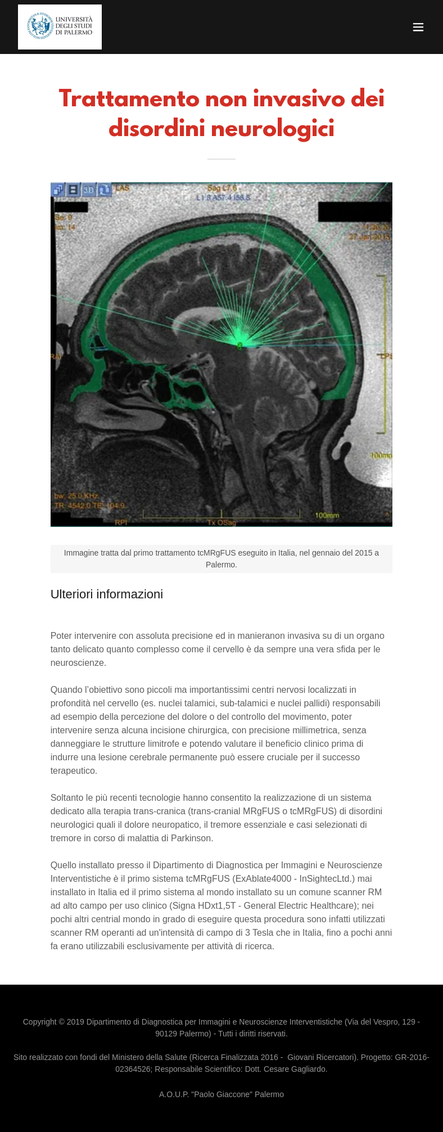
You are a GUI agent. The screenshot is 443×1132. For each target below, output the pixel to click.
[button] (418, 27)
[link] (60, 26)
